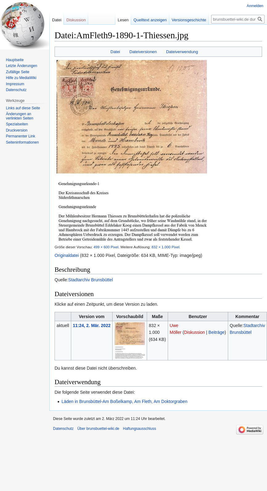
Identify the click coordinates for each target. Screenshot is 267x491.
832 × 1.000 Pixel (165, 247)
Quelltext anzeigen (145, 20)
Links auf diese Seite (23, 108)
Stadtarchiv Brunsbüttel (90, 279)
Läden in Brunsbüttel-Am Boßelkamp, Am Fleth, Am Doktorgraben (124, 401)
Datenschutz (16, 90)
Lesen (118, 20)
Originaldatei (67, 255)
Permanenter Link (20, 136)
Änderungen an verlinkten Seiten (19, 116)
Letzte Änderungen (21, 66)
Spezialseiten (17, 124)
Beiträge (216, 332)
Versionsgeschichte (184, 20)
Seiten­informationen (22, 142)
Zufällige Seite (17, 72)
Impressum (15, 84)
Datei (115, 51)
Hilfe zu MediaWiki (21, 78)
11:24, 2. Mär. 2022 (91, 325)
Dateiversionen (143, 51)
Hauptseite (14, 60)
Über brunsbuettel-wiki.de (98, 428)
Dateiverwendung (182, 51)
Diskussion (194, 332)
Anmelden (255, 6)
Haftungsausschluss (139, 428)
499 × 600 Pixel (105, 247)
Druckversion (16, 130)
